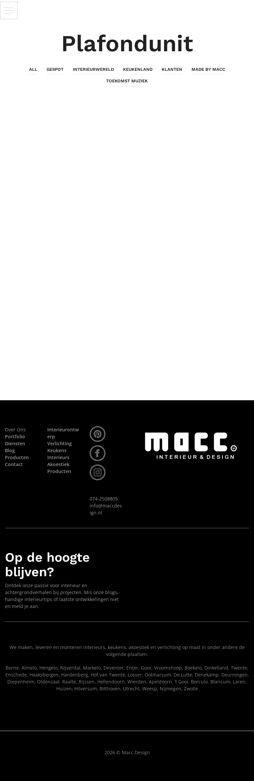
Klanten (172, 69)
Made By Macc (208, 69)
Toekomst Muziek (127, 80)
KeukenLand (137, 69)
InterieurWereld (93, 69)
